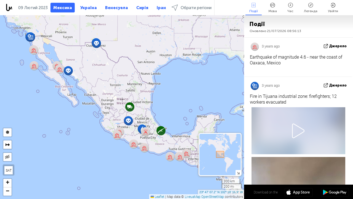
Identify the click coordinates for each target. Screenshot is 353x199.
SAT (9, 170)
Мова (272, 8)
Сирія (142, 7)
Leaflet (157, 196)
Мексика (62, 7)
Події (253, 8)
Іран (161, 7)
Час (290, 8)
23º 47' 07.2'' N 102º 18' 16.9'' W (221, 192)
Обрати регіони (192, 7)
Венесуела (116, 7)
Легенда (310, 8)
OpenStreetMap (212, 196)
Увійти (333, 8)
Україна (88, 7)
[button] (144, 147)
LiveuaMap (192, 196)
